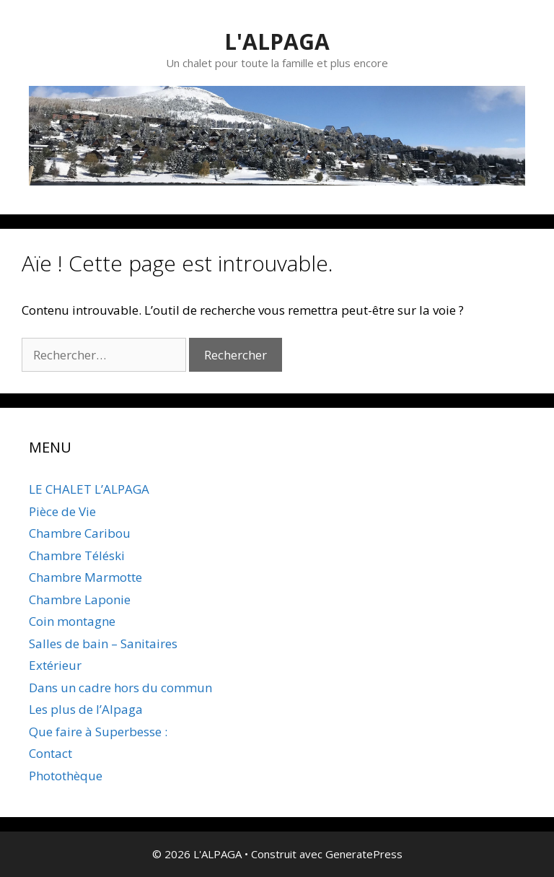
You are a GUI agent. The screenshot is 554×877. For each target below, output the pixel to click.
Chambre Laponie (80, 599)
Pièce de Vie (62, 511)
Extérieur (55, 665)
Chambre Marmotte (85, 577)
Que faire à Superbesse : (98, 731)
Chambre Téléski (77, 555)
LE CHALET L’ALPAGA (89, 489)
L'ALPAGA (277, 41)
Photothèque (65, 775)
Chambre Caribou (80, 533)
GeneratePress (364, 854)
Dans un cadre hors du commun (120, 687)
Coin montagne (72, 621)
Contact (50, 753)
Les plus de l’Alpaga (86, 709)
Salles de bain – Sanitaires (103, 643)
